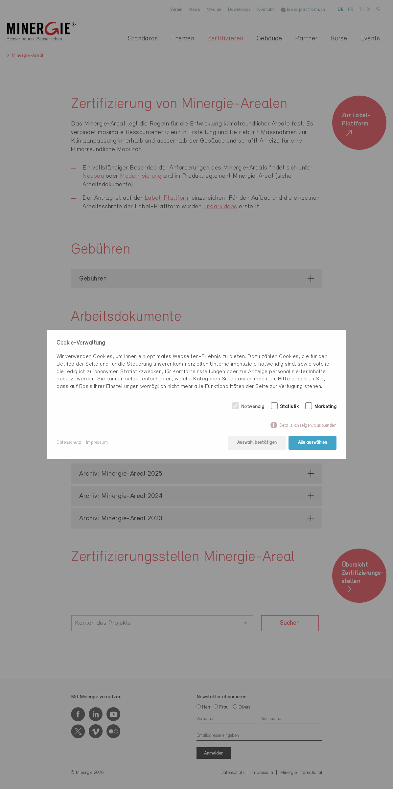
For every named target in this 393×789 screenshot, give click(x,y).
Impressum (97, 442)
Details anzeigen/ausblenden (308, 425)
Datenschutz (69, 442)
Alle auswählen (312, 442)
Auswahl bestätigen (257, 442)
